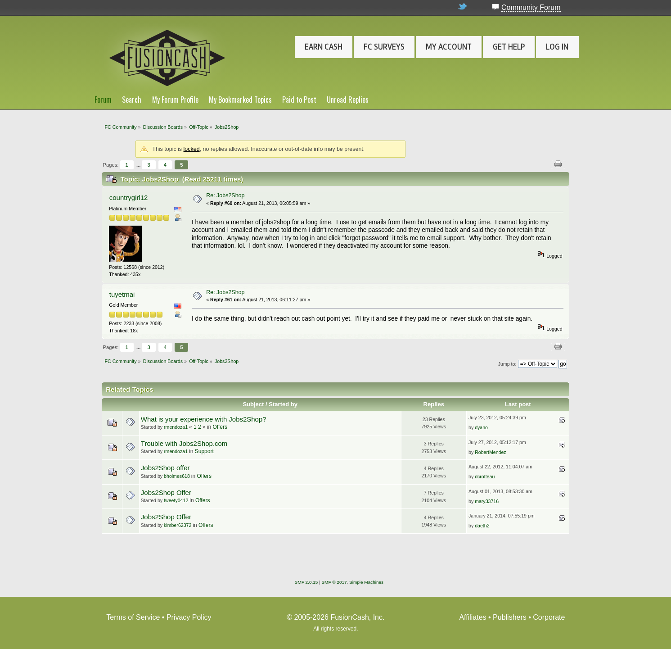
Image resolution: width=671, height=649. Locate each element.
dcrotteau (485, 476)
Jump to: (507, 364)
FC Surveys (384, 47)
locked (192, 149)
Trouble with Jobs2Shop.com (184, 443)
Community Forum (531, 7)
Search (131, 99)
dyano (481, 427)
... (139, 165)
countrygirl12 (128, 197)
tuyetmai (122, 294)
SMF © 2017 (334, 582)
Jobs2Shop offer (165, 468)
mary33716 (487, 501)
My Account (449, 47)
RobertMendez (490, 452)
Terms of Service (133, 617)
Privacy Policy (189, 617)
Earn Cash (323, 47)
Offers (219, 427)
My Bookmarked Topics (240, 99)
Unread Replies (348, 99)
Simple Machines (366, 582)
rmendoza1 (176, 427)
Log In (557, 47)
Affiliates (472, 617)
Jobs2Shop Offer (166, 492)
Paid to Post (299, 99)
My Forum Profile (175, 99)
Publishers (510, 617)
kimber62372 (177, 525)
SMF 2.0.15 (306, 582)
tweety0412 (176, 500)
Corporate (549, 617)
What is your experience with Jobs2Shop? (203, 419)
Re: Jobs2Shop (225, 195)
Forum (103, 99)
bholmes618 (177, 476)
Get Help (509, 47)
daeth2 (482, 525)
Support (204, 451)
